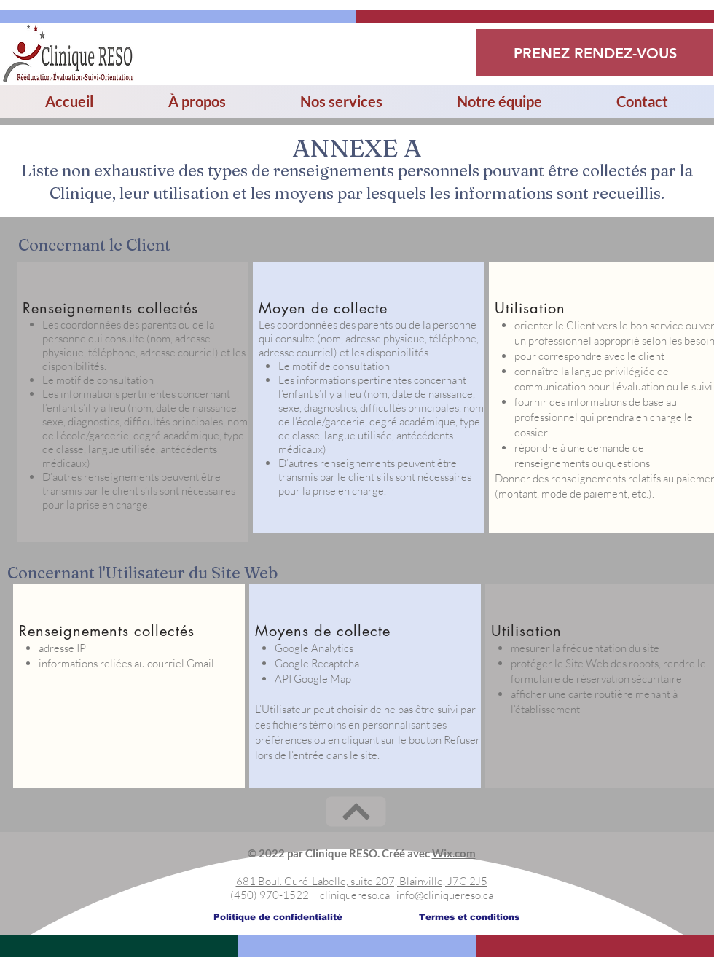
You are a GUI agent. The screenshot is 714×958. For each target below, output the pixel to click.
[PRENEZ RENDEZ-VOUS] (594, 52)
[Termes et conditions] (469, 917)
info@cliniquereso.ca (444, 895)
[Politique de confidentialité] (277, 917)
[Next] (356, 811)
